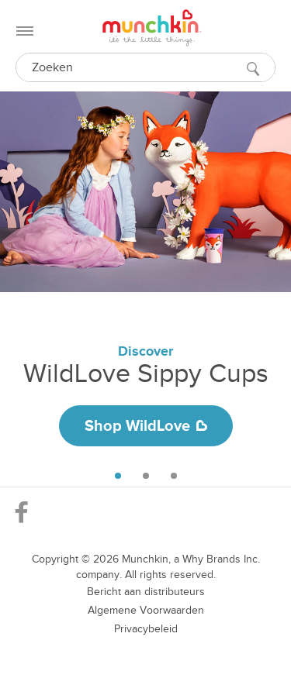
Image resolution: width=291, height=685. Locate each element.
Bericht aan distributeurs (146, 591)
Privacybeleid (146, 629)
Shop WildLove (146, 425)
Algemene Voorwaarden (146, 610)
